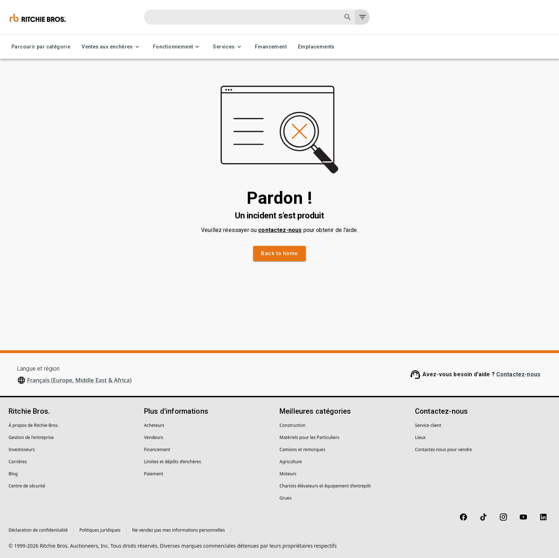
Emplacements (316, 46)
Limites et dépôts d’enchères (172, 462)
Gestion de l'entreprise (31, 437)
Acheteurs (154, 425)
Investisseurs (22, 449)
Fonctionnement (177, 46)
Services (228, 46)
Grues (286, 498)
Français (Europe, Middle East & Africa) (79, 380)
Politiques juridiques (100, 530)
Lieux (420, 437)
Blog (13, 474)
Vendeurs (153, 437)
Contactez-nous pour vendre (443, 449)
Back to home (279, 253)
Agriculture (291, 462)
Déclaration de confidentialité (38, 530)
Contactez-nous (518, 374)
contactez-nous (280, 230)
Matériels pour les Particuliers (309, 437)
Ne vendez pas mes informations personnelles (178, 530)
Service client (428, 425)
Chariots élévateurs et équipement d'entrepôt (325, 486)
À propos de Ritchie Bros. (34, 425)
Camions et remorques (302, 449)
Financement (270, 46)
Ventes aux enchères (111, 46)
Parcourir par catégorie (41, 46)
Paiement (153, 474)
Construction (293, 425)
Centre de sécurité (27, 486)
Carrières (18, 462)
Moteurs (288, 474)
